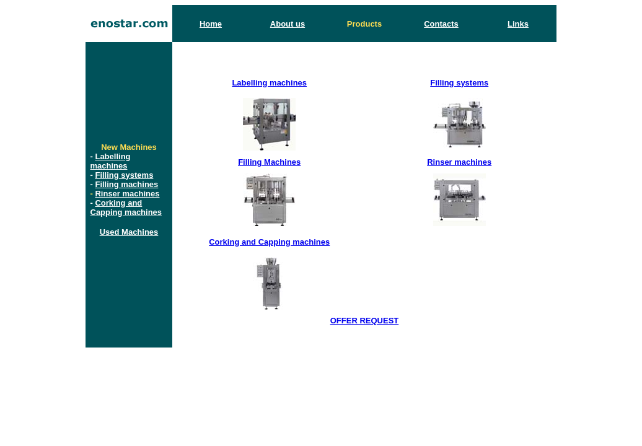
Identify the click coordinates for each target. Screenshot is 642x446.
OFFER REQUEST (364, 320)
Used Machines (129, 232)
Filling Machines (269, 162)
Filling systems (124, 175)
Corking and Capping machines (126, 207)
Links (518, 23)
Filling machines (126, 184)
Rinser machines (127, 193)
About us (287, 23)
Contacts (441, 23)
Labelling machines (110, 161)
